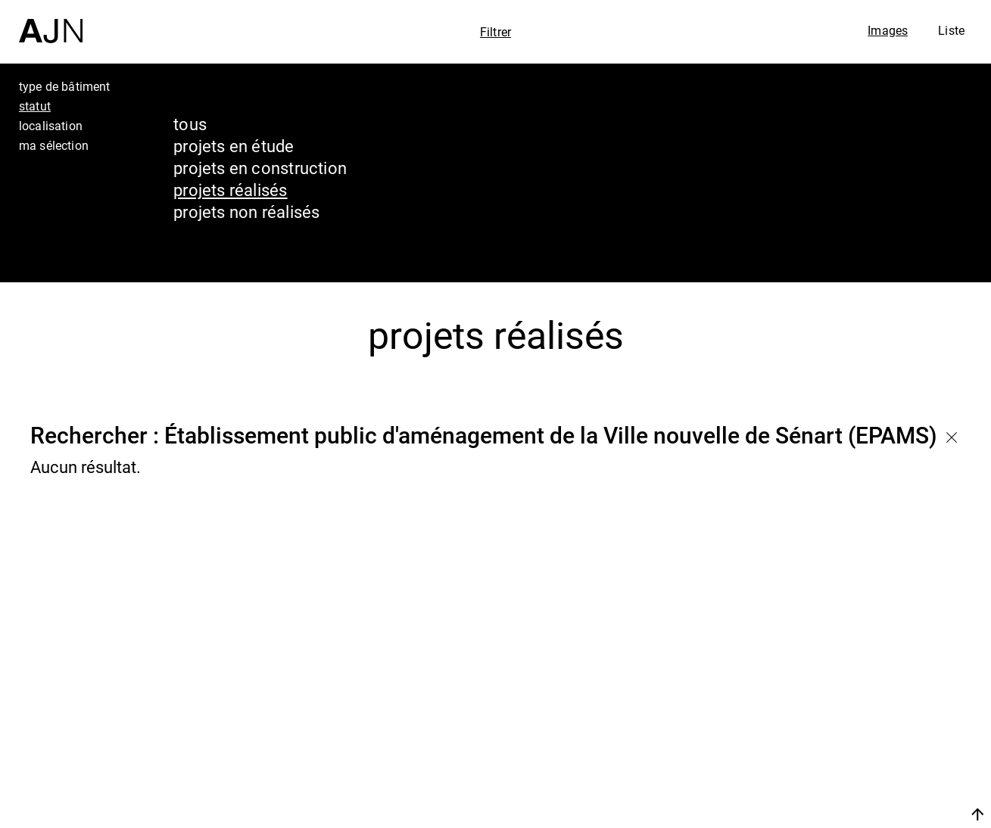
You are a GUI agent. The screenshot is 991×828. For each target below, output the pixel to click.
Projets (835, 747)
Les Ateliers (858, 719)
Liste (951, 30)
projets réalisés (230, 190)
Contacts (844, 776)
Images (888, 30)
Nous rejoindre (834, 814)
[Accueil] (51, 21)
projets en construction (260, 168)
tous (190, 124)
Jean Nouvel (862, 690)
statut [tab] (35, 106)
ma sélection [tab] (54, 145)
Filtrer (495, 31)
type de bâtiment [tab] (65, 86)
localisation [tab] (51, 125)
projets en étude (233, 146)
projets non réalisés (246, 212)
